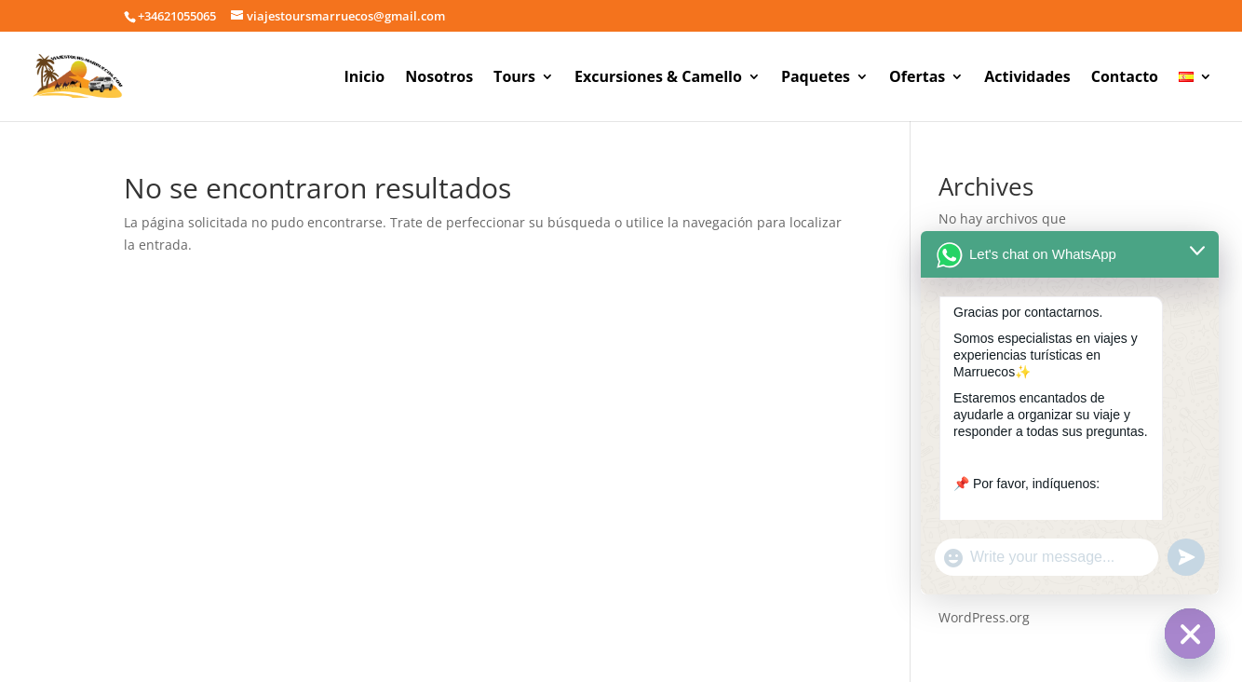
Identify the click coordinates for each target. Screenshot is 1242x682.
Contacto (1124, 78)
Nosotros (439, 78)
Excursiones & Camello (658, 78)
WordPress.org (984, 617)
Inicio (364, 78)
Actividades (1027, 78)
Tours (514, 78)
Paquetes (815, 78)
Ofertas (917, 78)
